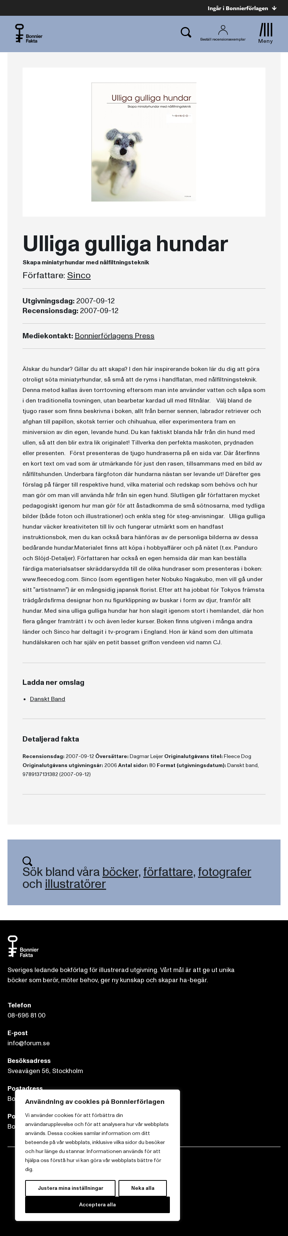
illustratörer (75, 884)
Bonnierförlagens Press (114, 336)
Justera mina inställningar (70, 1188)
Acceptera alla (97, 1204)
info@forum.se (29, 1043)
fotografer (224, 872)
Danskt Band (47, 699)
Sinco (79, 275)
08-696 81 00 (26, 1015)
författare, (169, 872)
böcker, (121, 872)
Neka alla (142, 1188)
